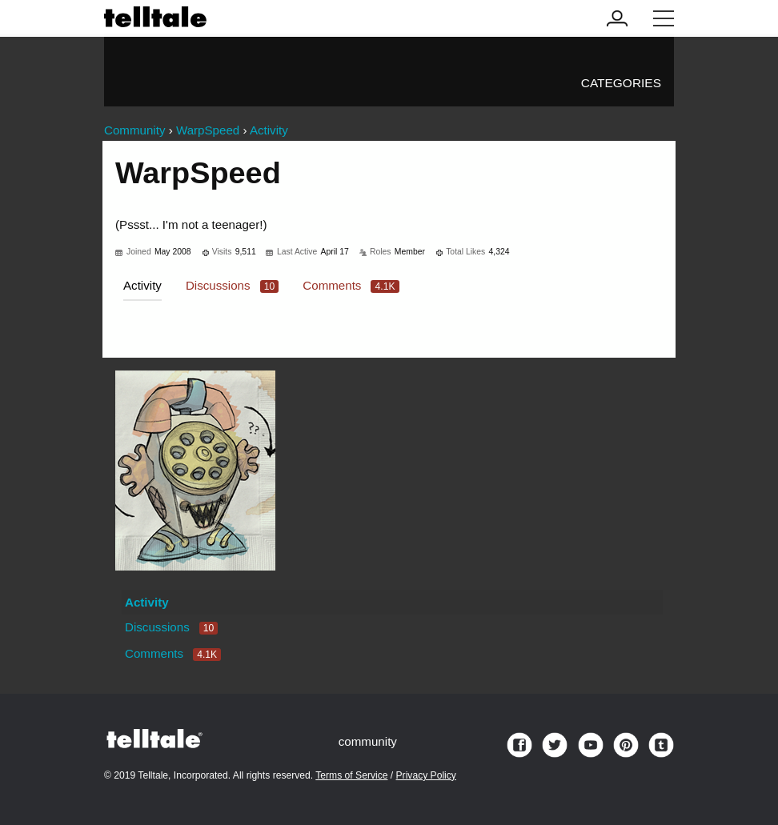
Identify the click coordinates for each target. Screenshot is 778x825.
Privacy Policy (426, 775)
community (368, 741)
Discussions (232, 285)
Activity (142, 285)
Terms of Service (351, 775)
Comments (351, 285)
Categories (621, 83)
